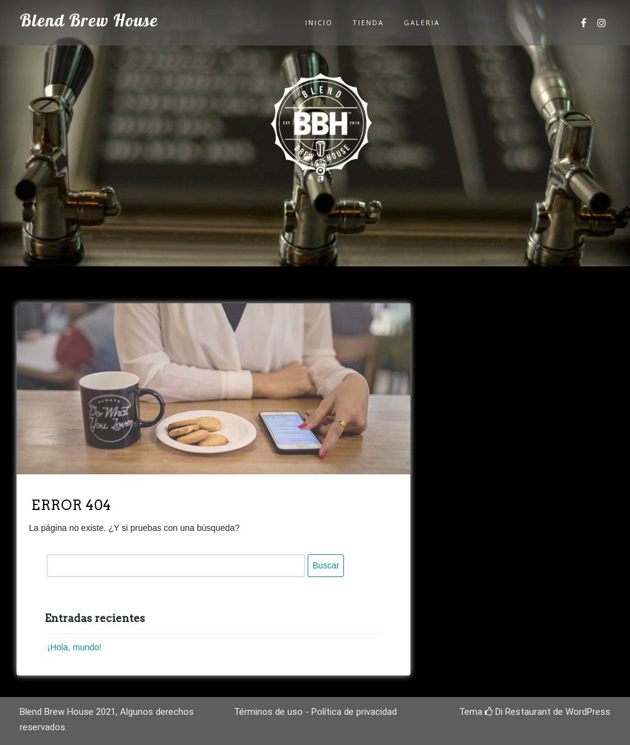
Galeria (422, 22)
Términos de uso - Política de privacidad (315, 711)
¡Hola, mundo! (74, 647)
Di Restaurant (518, 711)
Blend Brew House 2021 (68, 711)
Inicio (319, 22)
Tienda (368, 22)
